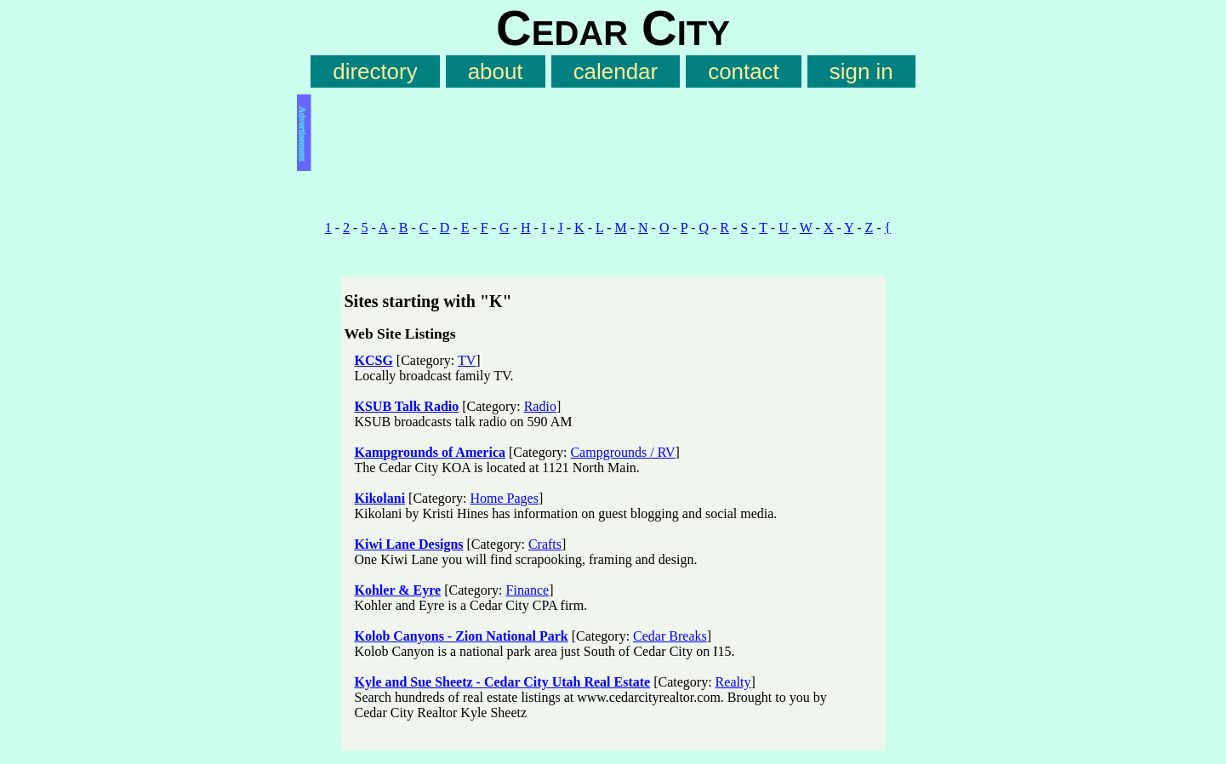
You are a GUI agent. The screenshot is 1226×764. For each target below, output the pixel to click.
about (495, 71)
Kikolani (380, 498)
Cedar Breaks (670, 636)
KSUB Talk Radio (407, 406)
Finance (528, 590)
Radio (540, 406)
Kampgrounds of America (430, 452)
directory (375, 71)
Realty (733, 682)
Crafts (545, 544)
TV (467, 360)
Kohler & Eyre (398, 590)
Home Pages (504, 498)
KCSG (374, 360)
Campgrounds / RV (622, 452)
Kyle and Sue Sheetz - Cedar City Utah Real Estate (503, 682)
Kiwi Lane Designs (409, 544)
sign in (861, 71)
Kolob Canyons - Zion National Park (461, 636)
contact (743, 71)
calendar (615, 71)
